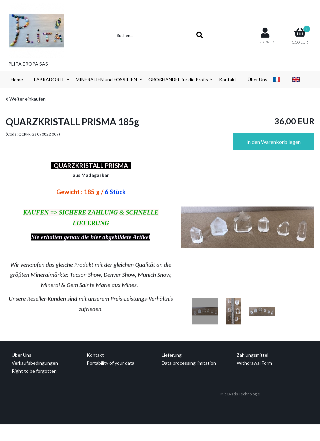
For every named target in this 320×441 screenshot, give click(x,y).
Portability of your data (110, 363)
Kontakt (227, 79)
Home (17, 79)
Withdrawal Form (254, 363)
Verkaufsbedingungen (35, 363)
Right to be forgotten (34, 371)
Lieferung (172, 355)
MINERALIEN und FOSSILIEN (106, 79)
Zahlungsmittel (252, 355)
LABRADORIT (49, 79)
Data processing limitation (189, 363)
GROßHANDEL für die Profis (178, 79)
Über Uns (257, 79)
